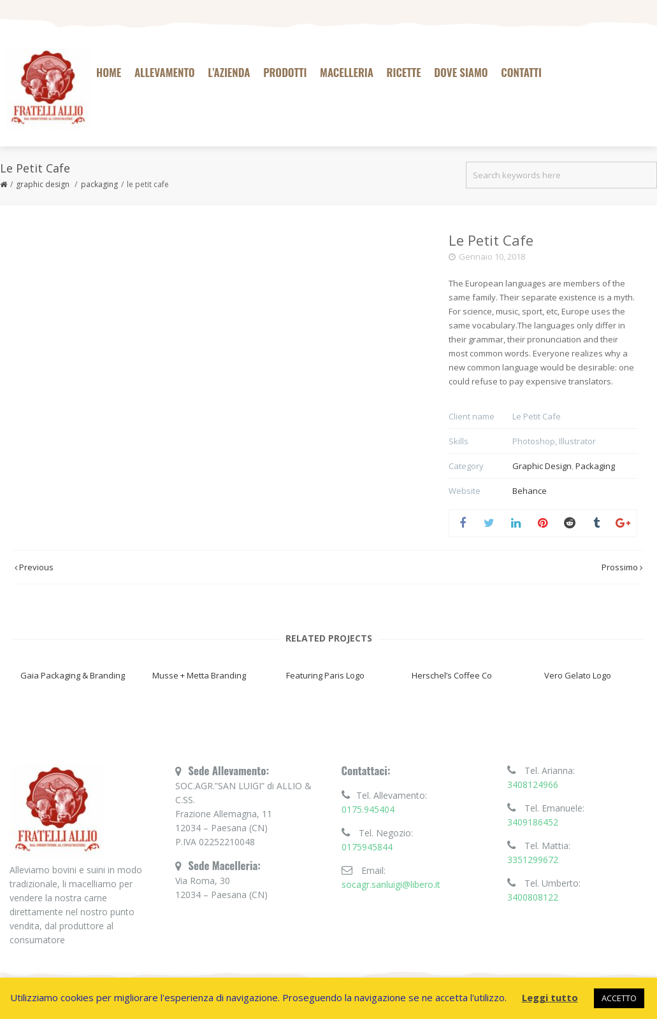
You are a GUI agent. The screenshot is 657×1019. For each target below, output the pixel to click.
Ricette (404, 72)
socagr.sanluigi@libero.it (391, 884)
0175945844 (367, 847)
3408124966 (532, 784)
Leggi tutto (550, 997)
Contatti (521, 72)
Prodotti (285, 72)
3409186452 (532, 822)
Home (108, 72)
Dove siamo (460, 72)
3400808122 (532, 897)
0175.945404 (368, 809)
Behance (529, 490)
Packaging (99, 184)
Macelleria (346, 72)
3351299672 (532, 860)
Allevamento (164, 72)
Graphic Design (42, 184)
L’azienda (229, 72)
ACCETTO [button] (619, 998)
